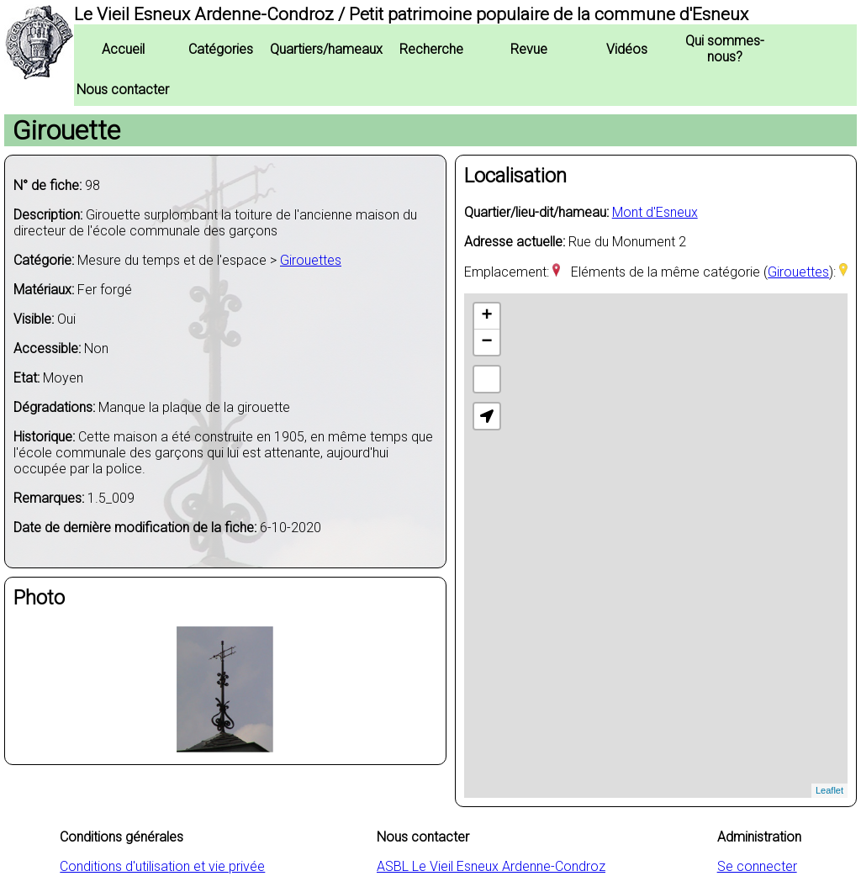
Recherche (431, 49)
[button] (486, 416)
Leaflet (829, 790)
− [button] (487, 342)
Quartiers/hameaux (326, 49)
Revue (528, 49)
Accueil (123, 49)
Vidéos (626, 49)
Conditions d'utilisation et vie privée (162, 866)
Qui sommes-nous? (724, 49)
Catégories (220, 49)
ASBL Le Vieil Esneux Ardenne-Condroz (491, 866)
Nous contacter (123, 90)
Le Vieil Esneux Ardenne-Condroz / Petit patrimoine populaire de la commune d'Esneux (411, 14)
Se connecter (757, 866)
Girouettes (310, 260)
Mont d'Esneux (655, 212)
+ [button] (487, 316)
